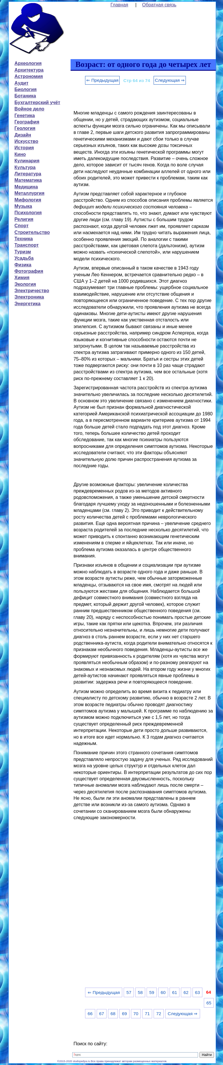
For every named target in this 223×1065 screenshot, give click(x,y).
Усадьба (24, 258)
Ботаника (25, 95)
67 (101, 1013)
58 (140, 992)
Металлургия (29, 193)
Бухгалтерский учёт (37, 102)
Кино (20, 154)
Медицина (26, 186)
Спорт (21, 225)
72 (158, 1013)
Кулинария (27, 160)
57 (128, 992)
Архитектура (29, 70)
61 (174, 992)
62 (186, 992)
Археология (28, 63)
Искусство (26, 141)
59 (151, 992)
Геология (25, 128)
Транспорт (27, 245)
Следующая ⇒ (170, 80)
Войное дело (29, 108)
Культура (25, 167)
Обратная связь (159, 4)
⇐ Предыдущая (102, 80)
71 (147, 1013)
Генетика (25, 115)
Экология (25, 284)
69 (124, 1013)
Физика (23, 264)
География (27, 121)
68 (113, 1013)
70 (135, 1013)
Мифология (28, 199)
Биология (26, 89)
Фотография (29, 271)
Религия (24, 219)
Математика (28, 180)
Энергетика (28, 303)
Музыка (23, 206)
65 (208, 1002)
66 (90, 1013)
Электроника (29, 297)
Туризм (23, 251)
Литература (28, 173)
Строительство (32, 232)
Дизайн (23, 134)
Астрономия (29, 76)
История (24, 147)
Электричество (32, 290)
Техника (24, 238)
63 (197, 992)
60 (163, 992)
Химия (22, 277)
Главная (119, 4)
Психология (28, 212)
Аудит (21, 83)
